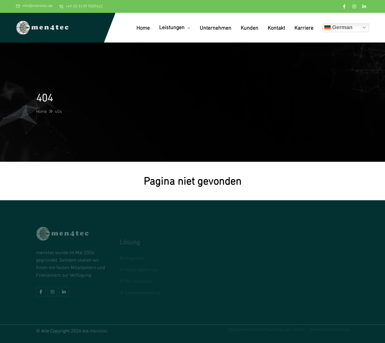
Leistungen (174, 27)
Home (143, 28)
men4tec (99, 330)
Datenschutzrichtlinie (329, 328)
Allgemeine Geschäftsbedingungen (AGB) (266, 328)
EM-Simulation (136, 281)
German (338, 27)
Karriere (303, 28)
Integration (132, 258)
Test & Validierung (138, 270)
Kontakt (276, 28)
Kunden (249, 28)
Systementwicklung (140, 293)
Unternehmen (215, 28)
